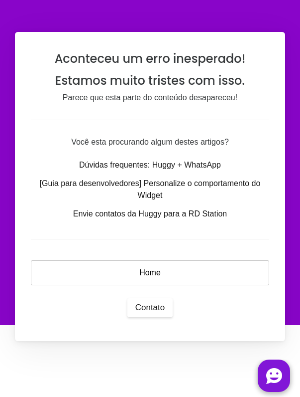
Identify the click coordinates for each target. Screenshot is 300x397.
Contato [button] (150, 307)
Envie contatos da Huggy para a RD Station (150, 213)
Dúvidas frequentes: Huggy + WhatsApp (150, 165)
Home (150, 272)
